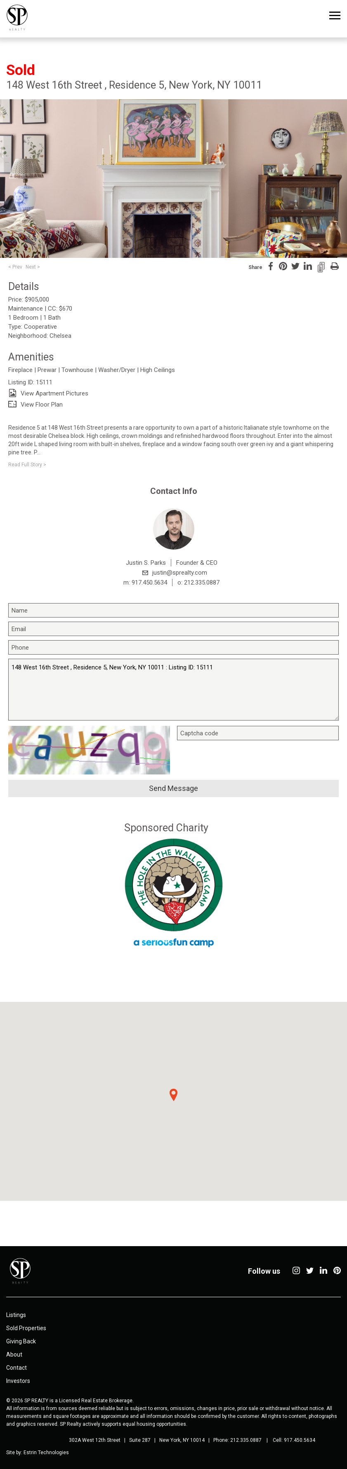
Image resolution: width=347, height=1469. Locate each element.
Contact (16, 1367)
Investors (18, 1381)
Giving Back (21, 1341)
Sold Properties (26, 1328)
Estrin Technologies (46, 1452)
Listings (16, 1315)
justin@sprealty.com (179, 572)
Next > (33, 267)
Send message (173, 788)
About (14, 1354)
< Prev (15, 267)
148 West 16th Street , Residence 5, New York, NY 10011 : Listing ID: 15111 (173, 689)
